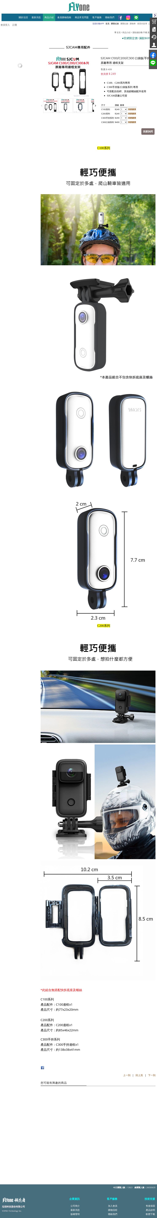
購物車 (133, 23)
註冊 (14, 24)
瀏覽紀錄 (124, 23)
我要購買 (132, 109)
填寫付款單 (142, 23)
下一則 (151, 1074)
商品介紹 (126, 32)
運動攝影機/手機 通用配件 (143, 32)
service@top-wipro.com (24, 1185)
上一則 (126, 1074)
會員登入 (5, 24)
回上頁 (139, 1074)
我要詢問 (148, 131)
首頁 (119, 32)
